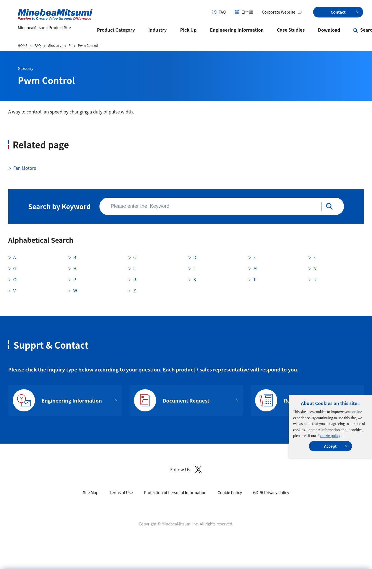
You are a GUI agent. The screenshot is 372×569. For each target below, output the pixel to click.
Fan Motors (24, 168)
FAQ (222, 12)
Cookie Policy (230, 492)
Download (329, 29)
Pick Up (188, 29)
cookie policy (330, 435)
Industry (157, 29)
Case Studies (291, 29)
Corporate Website (282, 12)
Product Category (116, 29)
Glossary (54, 45)
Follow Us (186, 469)
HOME (22, 45)
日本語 (247, 12)
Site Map (90, 492)
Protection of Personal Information (175, 492)
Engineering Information (237, 29)
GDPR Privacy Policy (271, 492)
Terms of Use (121, 492)
